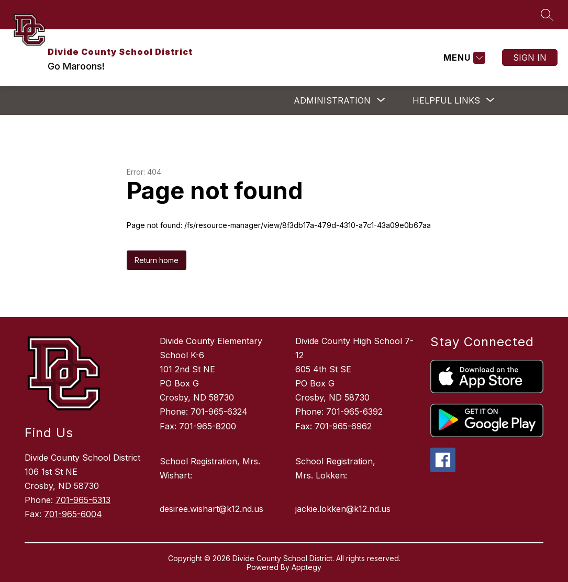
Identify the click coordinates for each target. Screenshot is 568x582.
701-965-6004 (73, 514)
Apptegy (306, 567)
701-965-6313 (82, 500)
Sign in (530, 57)
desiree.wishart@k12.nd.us (211, 509)
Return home (157, 260)
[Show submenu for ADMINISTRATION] (332, 100)
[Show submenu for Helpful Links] (446, 100)
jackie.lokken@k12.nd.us (343, 509)
